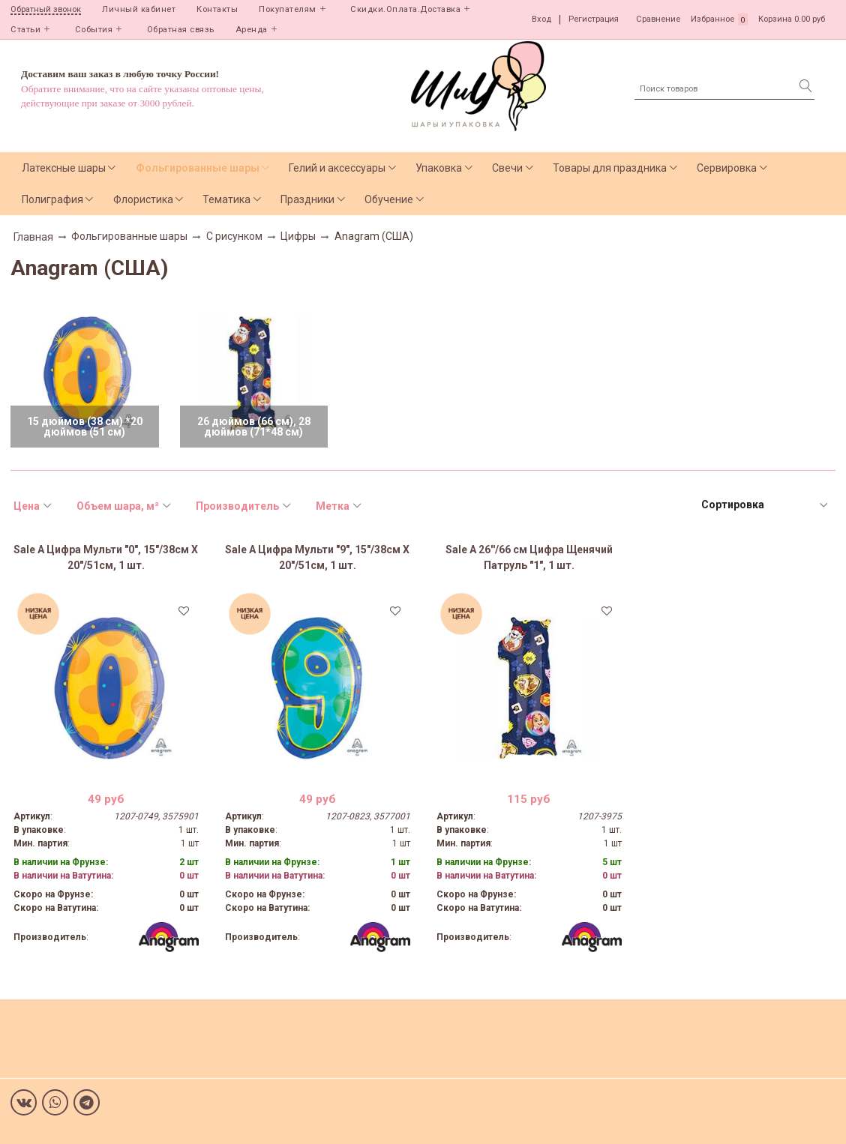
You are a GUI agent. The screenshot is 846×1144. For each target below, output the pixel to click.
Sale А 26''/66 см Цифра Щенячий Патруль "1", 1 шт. (529, 557)
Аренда (252, 29)
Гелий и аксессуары (337, 168)
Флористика (143, 199)
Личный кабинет (139, 9)
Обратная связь (180, 29)
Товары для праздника (610, 168)
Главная (33, 237)
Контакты (217, 9)
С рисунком (234, 236)
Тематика (226, 199)
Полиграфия (52, 199)
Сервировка (727, 168)
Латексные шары (64, 168)
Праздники (307, 199)
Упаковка (439, 168)
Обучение (388, 199)
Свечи (507, 168)
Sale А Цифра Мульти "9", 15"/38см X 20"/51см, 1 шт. (317, 557)
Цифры (298, 236)
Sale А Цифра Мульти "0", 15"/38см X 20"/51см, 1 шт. (106, 557)
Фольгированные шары (198, 168)
